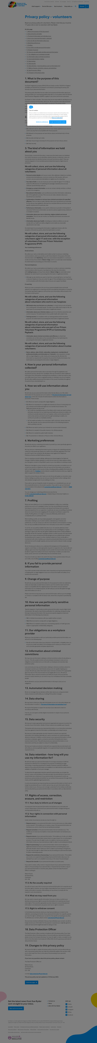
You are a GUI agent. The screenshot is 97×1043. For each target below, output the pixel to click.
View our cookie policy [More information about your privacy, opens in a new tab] (57, 117)
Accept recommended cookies (58, 122)
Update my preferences (42, 121)
